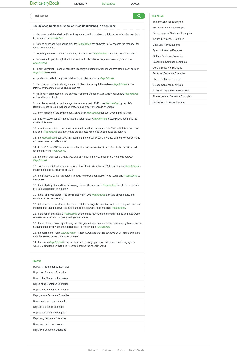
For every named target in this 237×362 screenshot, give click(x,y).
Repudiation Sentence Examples (50, 289)
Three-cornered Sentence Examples (172, 96)
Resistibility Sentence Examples (170, 102)
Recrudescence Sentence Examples (172, 33)
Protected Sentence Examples (169, 73)
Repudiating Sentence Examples (50, 284)
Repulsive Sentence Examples (49, 330)
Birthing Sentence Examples (168, 56)
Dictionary (80, 3)
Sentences (108, 3)
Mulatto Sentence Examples (168, 85)
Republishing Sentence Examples (51, 266)
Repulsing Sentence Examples (49, 318)
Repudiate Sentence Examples (50, 272)
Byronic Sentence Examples (168, 50)
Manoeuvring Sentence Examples (171, 90)
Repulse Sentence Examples (48, 307)
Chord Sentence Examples (167, 79)
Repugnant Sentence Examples (50, 301)
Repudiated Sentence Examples (50, 278)
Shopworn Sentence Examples (169, 27)
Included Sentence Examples (168, 39)
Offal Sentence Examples (166, 44)
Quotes (135, 3)
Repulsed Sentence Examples (49, 312)
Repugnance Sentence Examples (51, 295)
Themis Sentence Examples (168, 22)
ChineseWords (136, 350)
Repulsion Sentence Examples (49, 324)
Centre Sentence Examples (167, 67)
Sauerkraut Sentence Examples (170, 62)
